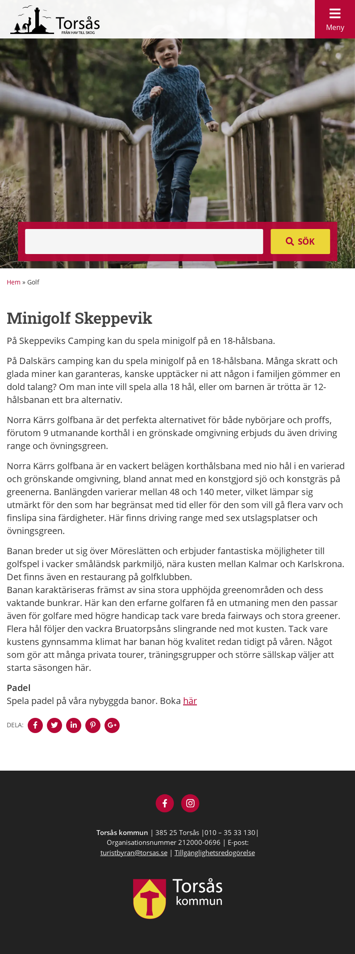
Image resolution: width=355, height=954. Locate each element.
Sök (306, 241)
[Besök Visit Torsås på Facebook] (165, 804)
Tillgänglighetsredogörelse (215, 852)
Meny (335, 17)
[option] (177, 134)
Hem (14, 282)
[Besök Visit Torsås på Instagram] (190, 804)
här (190, 701)
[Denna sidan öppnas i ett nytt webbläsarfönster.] (35, 725)
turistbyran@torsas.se (133, 852)
